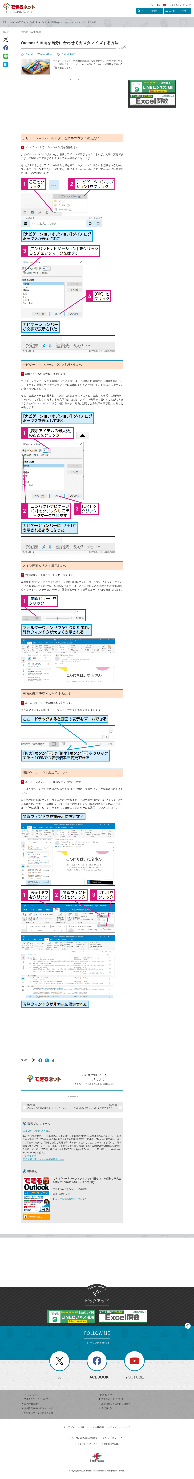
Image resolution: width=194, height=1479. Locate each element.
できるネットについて (180, 5)
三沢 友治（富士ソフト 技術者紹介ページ (43, 1159)
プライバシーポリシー (76, 1427)
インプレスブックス (86, 1444)
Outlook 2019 (68, 54)
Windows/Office (17, 22)
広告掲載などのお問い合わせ (114, 1403)
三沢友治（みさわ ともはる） (37, 1130)
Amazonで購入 (35, 1217)
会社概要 (98, 1427)
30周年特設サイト (32, 1403)
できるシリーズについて (35, 1399)
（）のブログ (29, 1156)
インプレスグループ (119, 1427)
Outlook (33, 22)
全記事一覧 (106, 1408)
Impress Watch (110, 1444)
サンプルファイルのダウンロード (39, 1413)
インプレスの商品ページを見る (70, 1199)
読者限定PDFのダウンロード (37, 1408)
